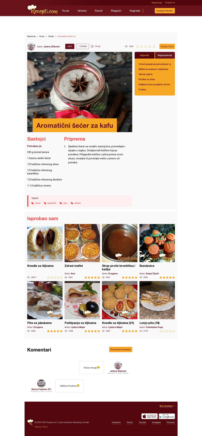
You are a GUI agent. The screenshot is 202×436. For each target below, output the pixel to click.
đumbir (77, 203)
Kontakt (86, 422)
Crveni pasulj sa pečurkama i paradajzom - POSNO (155, 64)
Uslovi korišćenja (65, 422)
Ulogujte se (170, 3)
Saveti (99, 10)
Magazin (116, 10)
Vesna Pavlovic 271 (41, 389)
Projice (142, 89)
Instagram (156, 422)
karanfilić (52, 203)
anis (65, 203)
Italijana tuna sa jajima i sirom (154, 84)
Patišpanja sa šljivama (82, 306)
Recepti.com (42, 9)
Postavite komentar (120, 349)
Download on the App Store (149, 416)
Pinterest (171, 422)
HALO (45, 427)
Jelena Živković (51, 46)
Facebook (116, 422)
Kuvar (65, 10)
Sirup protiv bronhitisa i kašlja (119, 251)
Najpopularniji (165, 55)
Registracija (157, 3)
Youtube (142, 422)
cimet (37, 203)
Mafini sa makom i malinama (153, 69)
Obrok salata (145, 74)
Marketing (77, 422)
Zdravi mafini (82, 251)
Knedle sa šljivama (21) (119, 306)
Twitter (130, 422)
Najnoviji (144, 55)
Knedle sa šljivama (45, 251)
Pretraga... (148, 11)
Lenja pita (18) (157, 306)
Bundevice (157, 251)
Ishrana (82, 10)
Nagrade (135, 10)
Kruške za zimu (147, 79)
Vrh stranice (166, 406)
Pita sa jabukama (45, 306)
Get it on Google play (167, 416)
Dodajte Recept (165, 10)
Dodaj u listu (167, 46)
